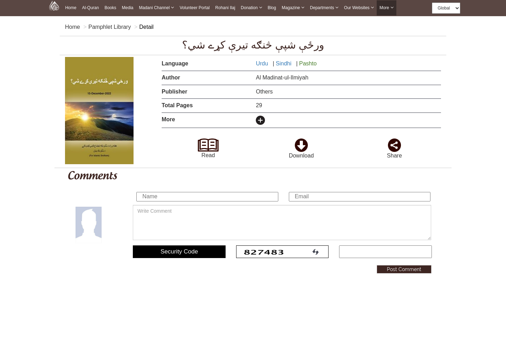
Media (128, 7)
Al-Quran (90, 7)
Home (70, 7)
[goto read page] (208, 143)
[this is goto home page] (54, 5)
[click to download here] (301, 143)
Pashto (308, 63)
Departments (324, 7)
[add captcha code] (385, 251)
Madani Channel (156, 7)
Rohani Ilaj (225, 7)
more (386, 7)
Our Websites (359, 7)
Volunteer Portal (194, 7)
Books (110, 7)
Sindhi (284, 63)
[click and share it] (394, 143)
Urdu (263, 63)
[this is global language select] (446, 8)
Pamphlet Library (109, 27)
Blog (272, 7)
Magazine (293, 7)
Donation (251, 7)
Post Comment (404, 269)
